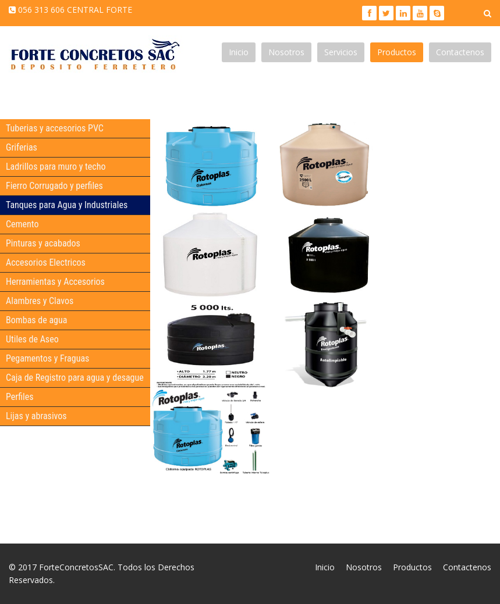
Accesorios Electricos (46, 262)
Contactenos (460, 52)
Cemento (22, 224)
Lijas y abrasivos (36, 415)
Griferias (21, 147)
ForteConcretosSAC (76, 567)
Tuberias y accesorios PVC (55, 128)
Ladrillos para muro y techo (55, 166)
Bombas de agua (36, 320)
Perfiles (19, 396)
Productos (396, 52)
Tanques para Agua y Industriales (66, 204)
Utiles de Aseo (32, 339)
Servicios (340, 52)
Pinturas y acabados (43, 243)
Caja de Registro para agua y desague (75, 377)
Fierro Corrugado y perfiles (54, 185)
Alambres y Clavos (39, 300)
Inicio (239, 52)
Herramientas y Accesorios (55, 281)
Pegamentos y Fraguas (47, 358)
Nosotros (286, 52)
